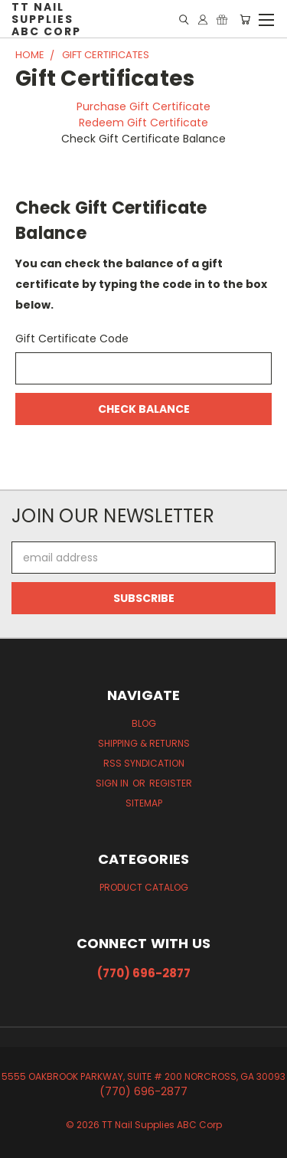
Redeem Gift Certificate (143, 122)
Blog (144, 723)
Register (170, 783)
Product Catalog (143, 887)
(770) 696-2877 (144, 973)
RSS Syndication (143, 763)
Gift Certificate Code (72, 338)
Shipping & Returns (144, 743)
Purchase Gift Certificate (143, 106)
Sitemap (144, 803)
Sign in (113, 783)
